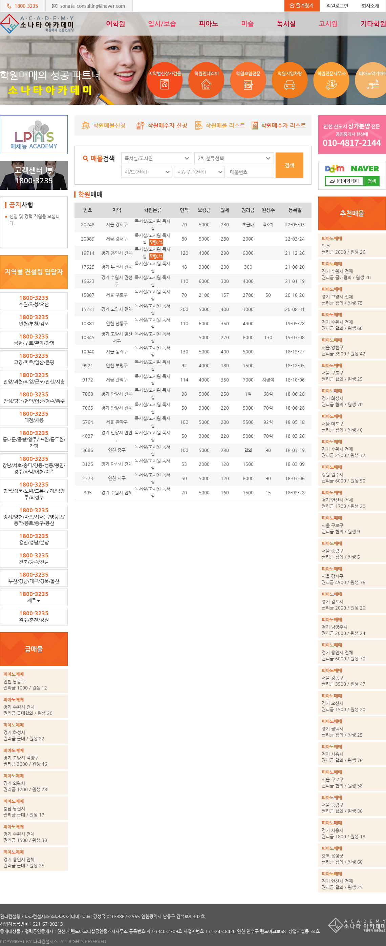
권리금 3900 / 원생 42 (352, 346)
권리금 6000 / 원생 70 (352, 651)
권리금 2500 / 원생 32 (352, 448)
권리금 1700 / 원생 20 (352, 499)
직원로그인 (337, 5)
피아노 (208, 24)
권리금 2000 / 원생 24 (352, 626)
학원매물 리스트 (219, 125)
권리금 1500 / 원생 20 (352, 702)
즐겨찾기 (302, 5)
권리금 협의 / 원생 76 (352, 753)
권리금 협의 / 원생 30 (352, 804)
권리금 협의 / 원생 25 (352, 372)
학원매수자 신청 (161, 125)
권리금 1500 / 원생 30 (33, 833)
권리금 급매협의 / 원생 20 (33, 706)
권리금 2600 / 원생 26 (352, 244)
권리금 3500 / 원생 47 (352, 676)
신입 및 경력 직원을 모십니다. (34, 220)
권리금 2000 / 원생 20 (352, 600)
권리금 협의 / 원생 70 (352, 397)
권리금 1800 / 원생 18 (352, 829)
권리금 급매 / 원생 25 (33, 858)
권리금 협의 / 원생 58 (352, 778)
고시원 (328, 24)
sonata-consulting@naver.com (92, 5)
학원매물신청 (104, 125)
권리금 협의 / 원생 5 (352, 549)
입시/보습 (162, 24)
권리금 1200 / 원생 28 (33, 782)
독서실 (286, 24)
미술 (247, 24)
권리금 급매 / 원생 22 (33, 731)
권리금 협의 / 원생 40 (352, 422)
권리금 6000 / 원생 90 (352, 473)
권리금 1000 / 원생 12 (33, 680)
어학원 (115, 24)
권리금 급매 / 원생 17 (33, 807)
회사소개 (370, 5)
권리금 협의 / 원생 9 (352, 524)
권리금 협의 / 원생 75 (352, 295)
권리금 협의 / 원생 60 (352, 321)
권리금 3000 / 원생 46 (33, 756)
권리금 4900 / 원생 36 (352, 575)
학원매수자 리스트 (278, 125)
